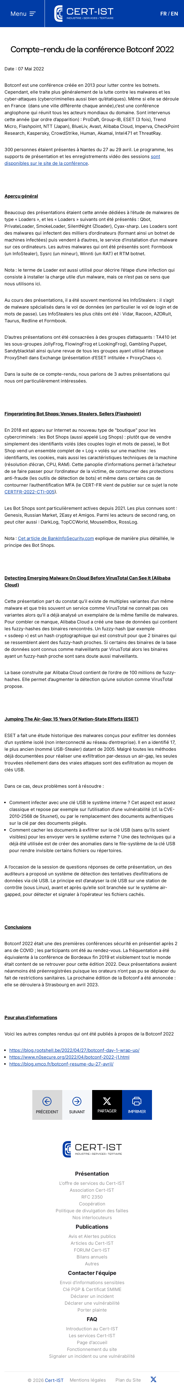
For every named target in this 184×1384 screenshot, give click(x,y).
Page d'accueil (92, 1342)
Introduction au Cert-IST (92, 1329)
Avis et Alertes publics (92, 1236)
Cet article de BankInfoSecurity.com (56, 538)
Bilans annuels (92, 1257)
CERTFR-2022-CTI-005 (29, 492)
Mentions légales (88, 1380)
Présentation (92, 1174)
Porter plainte (92, 1310)
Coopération (92, 1204)
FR (163, 13)
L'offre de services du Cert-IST (92, 1183)
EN (174, 13)
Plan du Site (128, 1380)
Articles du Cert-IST (92, 1243)
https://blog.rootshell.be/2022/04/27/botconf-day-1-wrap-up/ (74, 1050)
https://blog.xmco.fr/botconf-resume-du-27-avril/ (61, 1064)
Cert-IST (54, 1380)
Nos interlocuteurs (92, 1217)
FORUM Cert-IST (92, 1250)
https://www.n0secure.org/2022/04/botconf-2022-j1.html (69, 1057)
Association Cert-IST (92, 1190)
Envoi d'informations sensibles (92, 1282)
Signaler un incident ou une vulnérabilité (92, 1356)
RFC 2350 (92, 1197)
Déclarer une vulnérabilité (92, 1303)
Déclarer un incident (92, 1296)
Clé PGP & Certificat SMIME (92, 1289)
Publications (92, 1227)
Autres (92, 1264)
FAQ (92, 1319)
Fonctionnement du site (92, 1349)
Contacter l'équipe (92, 1273)
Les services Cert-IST (92, 1335)
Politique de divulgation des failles (92, 1210)
